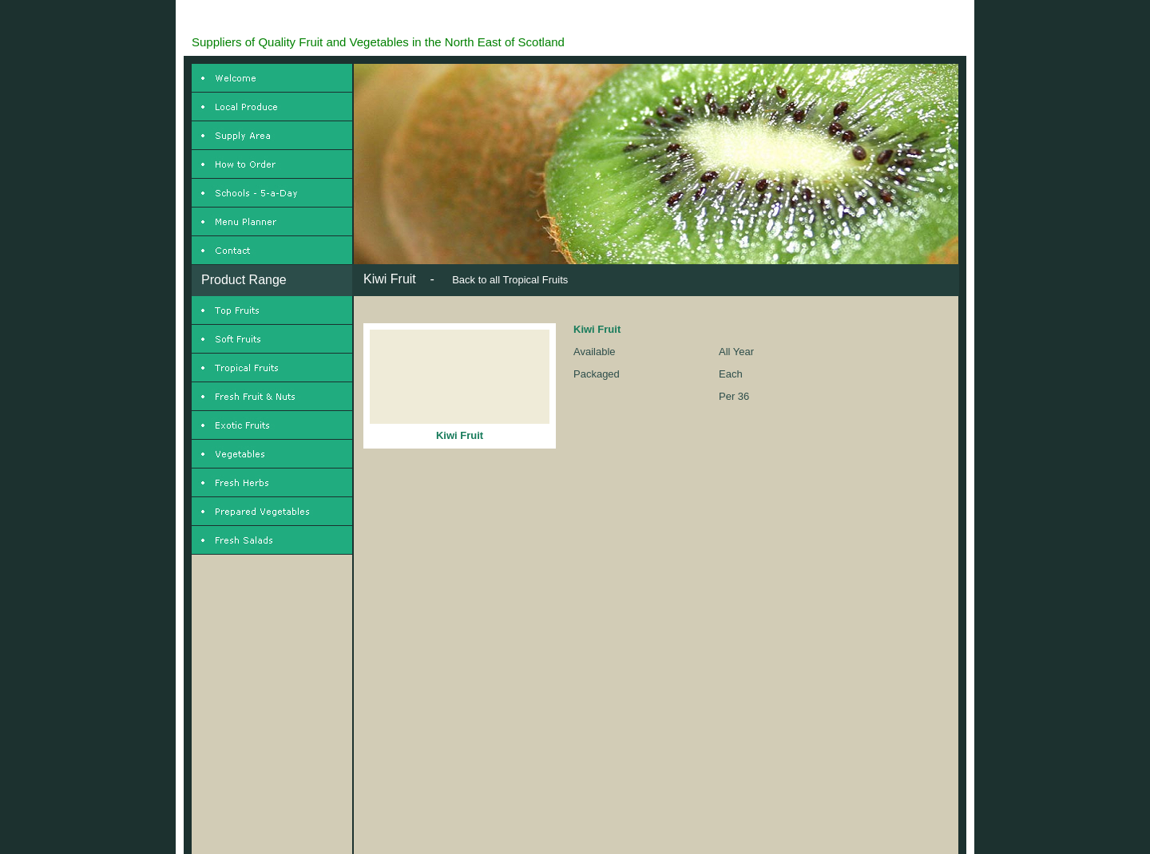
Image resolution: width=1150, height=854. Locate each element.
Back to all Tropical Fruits (510, 280)
